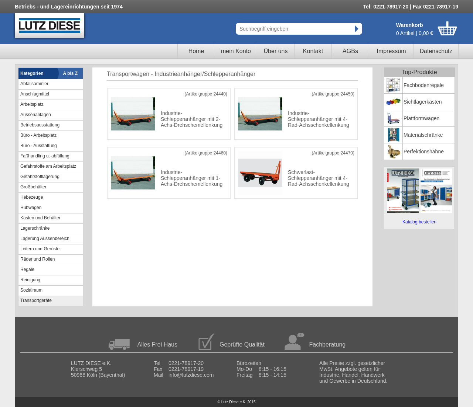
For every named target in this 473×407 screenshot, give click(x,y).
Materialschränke (423, 135)
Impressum (391, 51)
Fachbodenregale (424, 85)
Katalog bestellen (419, 222)
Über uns (276, 51)
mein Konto (236, 51)
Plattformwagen (421, 118)
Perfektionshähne (424, 151)
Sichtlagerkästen (423, 102)
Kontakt (313, 51)
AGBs (350, 51)
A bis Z (70, 73)
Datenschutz (436, 51)
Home (196, 51)
